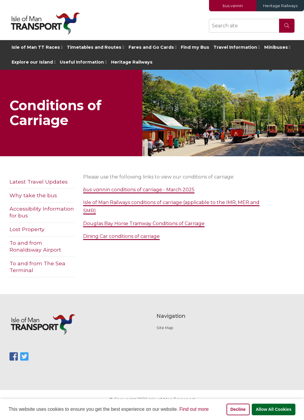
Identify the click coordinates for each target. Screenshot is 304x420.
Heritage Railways (280, 6)
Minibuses (276, 47)
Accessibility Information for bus (42, 212)
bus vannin (233, 6)
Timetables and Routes (94, 47)
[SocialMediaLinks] (14, 356)
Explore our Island (32, 62)
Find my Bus (195, 47)
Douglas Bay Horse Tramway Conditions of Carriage (144, 223)
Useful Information (82, 62)
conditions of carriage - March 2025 (138, 189)
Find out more (194, 409)
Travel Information (235, 47)
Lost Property (27, 229)
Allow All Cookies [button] (273, 409)
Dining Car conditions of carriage (121, 236)
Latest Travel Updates (39, 182)
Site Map (164, 328)
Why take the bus (33, 195)
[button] (211, 410)
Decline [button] (238, 409)
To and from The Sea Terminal (37, 266)
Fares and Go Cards (151, 47)
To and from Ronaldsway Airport (35, 246)
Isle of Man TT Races (36, 47)
